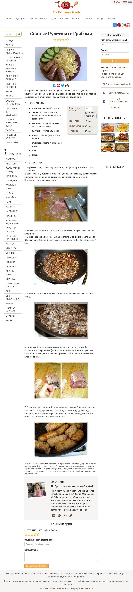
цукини (10, 316)
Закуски (112, 18)
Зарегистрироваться (111, 77)
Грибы (9, 96)
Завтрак (64, 18)
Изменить (91, 116)
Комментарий (31, 550)
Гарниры (100, 18)
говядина (11, 180)
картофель (12, 211)
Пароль (104, 50)
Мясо (9, 91)
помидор (11, 257)
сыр (8, 291)
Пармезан (11, 159)
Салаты (88, 18)
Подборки (12, 142)
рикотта (10, 262)
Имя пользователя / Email (114, 40)
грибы (9, 193)
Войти (117, 2)
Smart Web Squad (86, 588)
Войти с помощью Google (118, 84)
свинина (11, 266)
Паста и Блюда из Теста (11, 122)
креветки (11, 216)
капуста (10, 207)
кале (8, 202)
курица (10, 244)
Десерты (20, 18)
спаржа (10, 279)
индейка (11, 197)
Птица (9, 40)
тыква (9, 303)
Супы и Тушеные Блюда (11, 68)
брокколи (12, 176)
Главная (8, 18)
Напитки (76, 18)
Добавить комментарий (36, 566)
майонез (11, 248)
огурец (10, 253)
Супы (53, 18)
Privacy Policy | (63, 588)
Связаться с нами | (47, 588)
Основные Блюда (38, 18)
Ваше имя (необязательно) (38, 539)
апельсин (11, 164)
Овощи (10, 45)
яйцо (9, 320)
